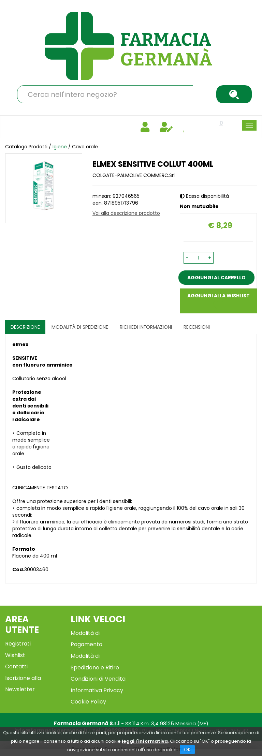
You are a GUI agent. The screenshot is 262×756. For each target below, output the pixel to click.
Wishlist (15, 655)
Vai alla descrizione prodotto (126, 213)
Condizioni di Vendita (98, 679)
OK (187, 749)
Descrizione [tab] (25, 327)
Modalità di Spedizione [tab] (80, 327)
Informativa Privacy (97, 690)
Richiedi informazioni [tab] (146, 327)
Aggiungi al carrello (216, 277)
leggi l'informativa (145, 741)
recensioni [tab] (197, 327)
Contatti (16, 666)
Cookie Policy (88, 702)
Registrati (18, 644)
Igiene (60, 146)
